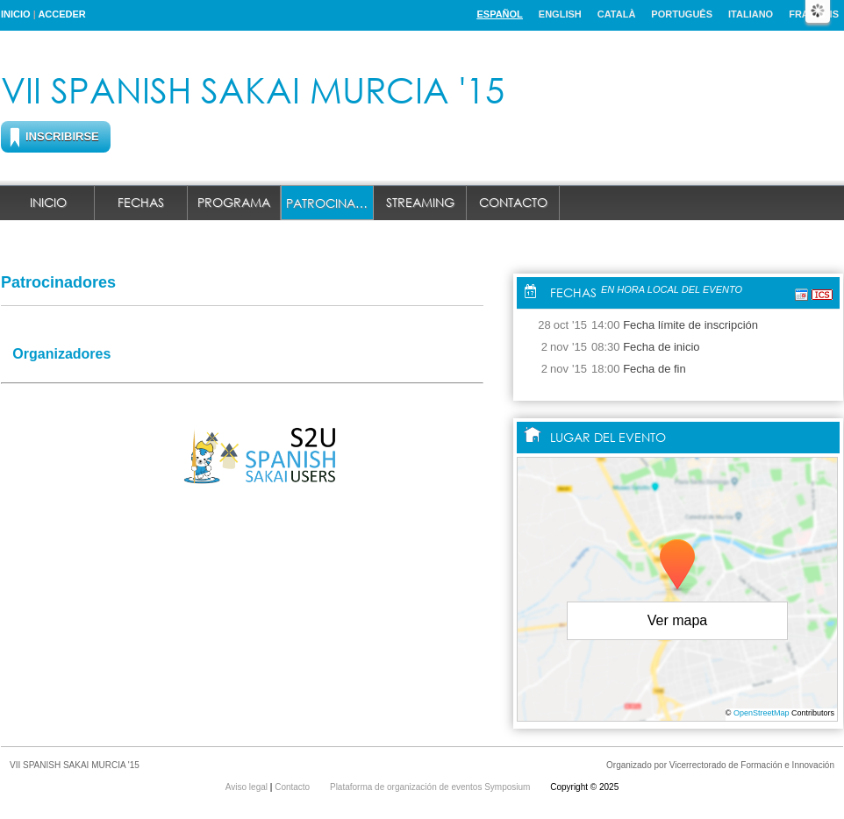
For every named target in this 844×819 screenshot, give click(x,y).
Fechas (141, 202)
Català (616, 14)
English (560, 14)
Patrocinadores (330, 203)
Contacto (513, 202)
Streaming (420, 202)
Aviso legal (247, 787)
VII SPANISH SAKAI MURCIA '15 (252, 89)
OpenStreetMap (761, 713)
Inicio (16, 14)
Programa (233, 202)
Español (499, 14)
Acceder (61, 14)
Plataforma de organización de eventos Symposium (431, 787)
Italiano (750, 14)
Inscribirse (62, 136)
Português (681, 14)
